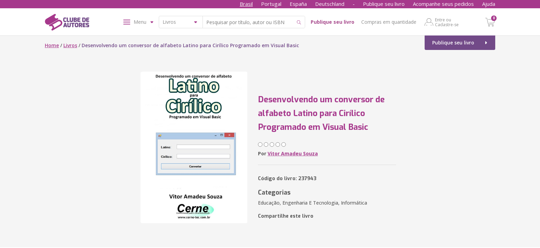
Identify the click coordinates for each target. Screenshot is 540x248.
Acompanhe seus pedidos (443, 3)
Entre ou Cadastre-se (447, 22)
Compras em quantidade (388, 22)
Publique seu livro (384, 3)
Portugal (271, 3)
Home (52, 45)
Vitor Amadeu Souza (293, 153)
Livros (70, 45)
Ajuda (488, 3)
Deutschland (329, 3)
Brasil (246, 3)
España (298, 3)
